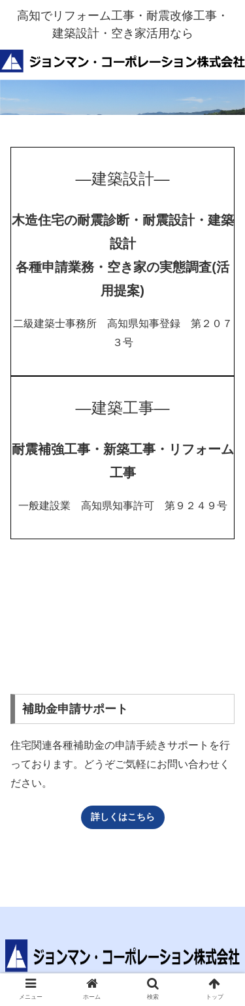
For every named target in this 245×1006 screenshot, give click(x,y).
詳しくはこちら (123, 816)
